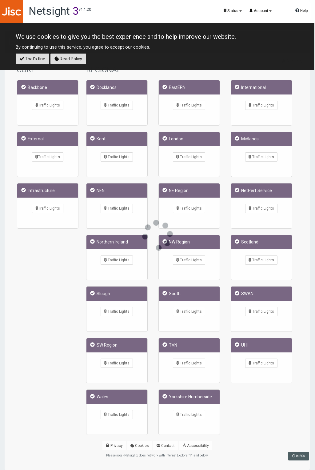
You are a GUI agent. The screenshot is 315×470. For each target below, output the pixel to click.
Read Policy (68, 58)
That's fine (32, 58)
